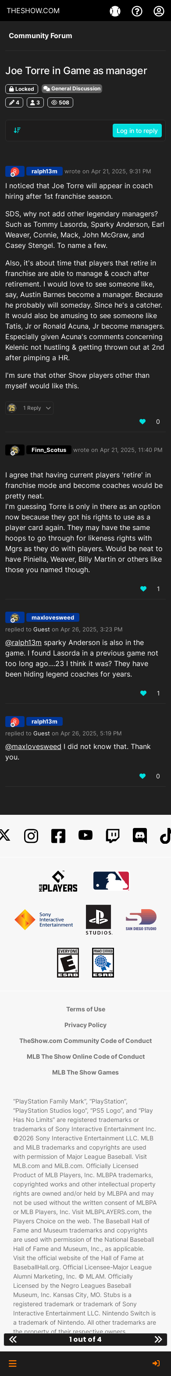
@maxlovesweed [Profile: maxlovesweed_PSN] (33, 746)
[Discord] (140, 836)
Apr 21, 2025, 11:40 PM (131, 449)
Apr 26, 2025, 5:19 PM (91, 733)
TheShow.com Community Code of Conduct (85, 1040)
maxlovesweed (53, 617)
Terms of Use (85, 1009)
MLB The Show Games (85, 1072)
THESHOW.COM (33, 10)
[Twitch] (113, 836)
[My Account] (158, 10)
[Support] (138, 10)
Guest (41, 629)
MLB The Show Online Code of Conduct (86, 1056)
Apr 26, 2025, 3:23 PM (92, 629)
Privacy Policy (85, 1024)
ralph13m (44, 171)
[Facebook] (58, 836)
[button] (12, 1363)
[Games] (116, 10)
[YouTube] (85, 836)
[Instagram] (31, 836)
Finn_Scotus (49, 449)
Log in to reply (137, 130)
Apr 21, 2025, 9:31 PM (121, 171)
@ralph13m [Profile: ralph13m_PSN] (23, 642)
